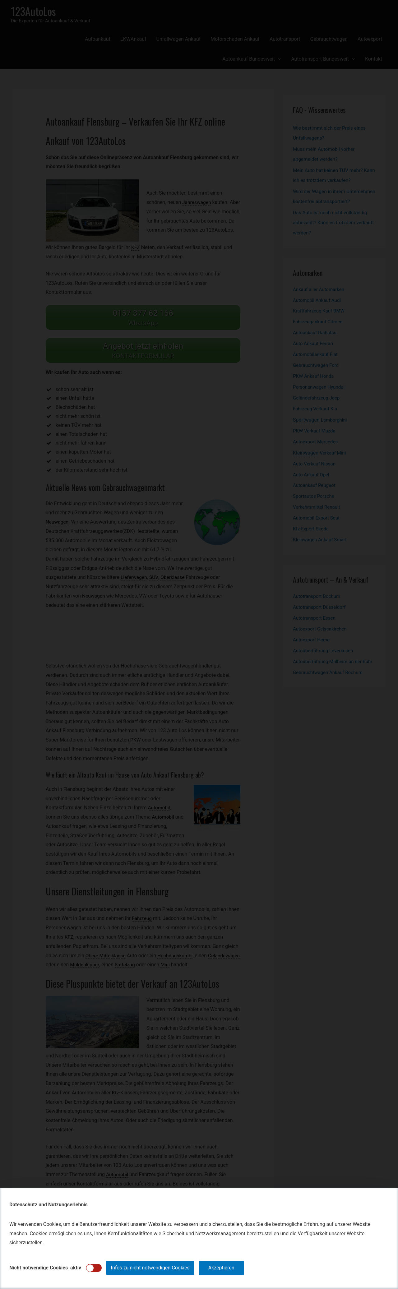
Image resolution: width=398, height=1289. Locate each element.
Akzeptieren (221, 1268)
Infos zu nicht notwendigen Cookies (150, 1268)
